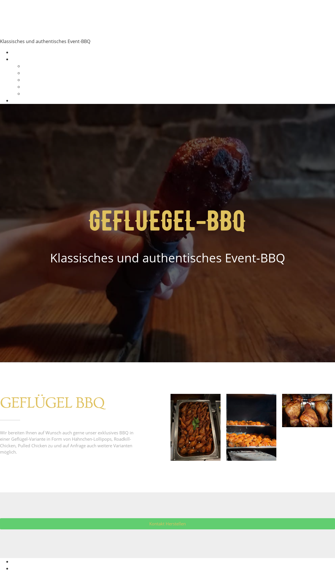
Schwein (32, 73)
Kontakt (20, 100)
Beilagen (32, 93)
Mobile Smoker (74, 17)
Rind (28, 66)
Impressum (24, 561)
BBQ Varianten (27, 59)
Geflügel (32, 80)
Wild (27, 87)
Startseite (22, 52)
